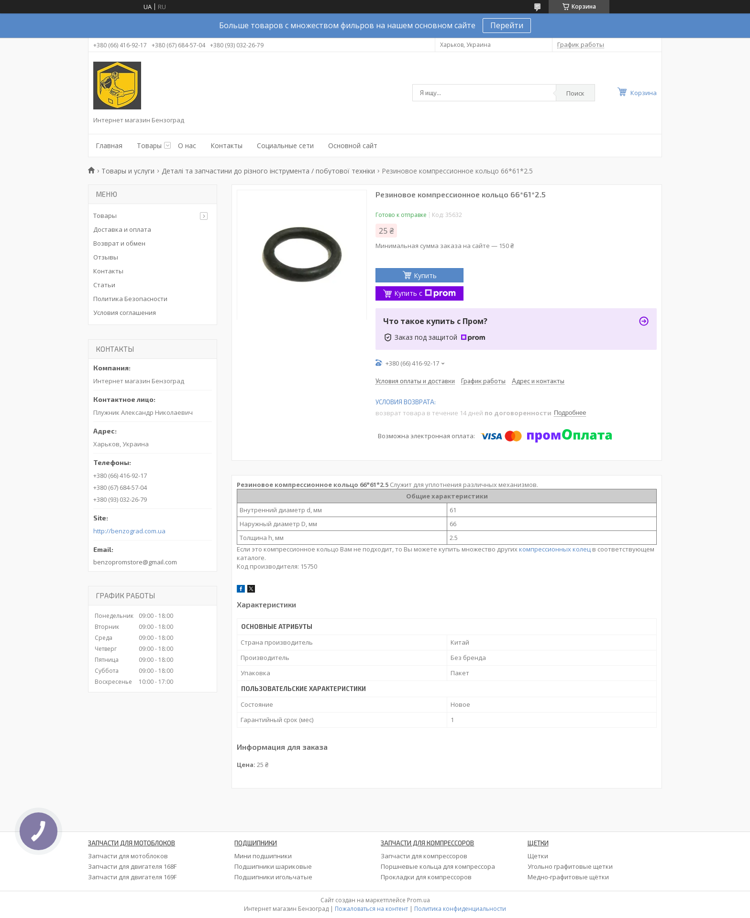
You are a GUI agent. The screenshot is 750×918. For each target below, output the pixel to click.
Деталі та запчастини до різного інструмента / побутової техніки (268, 171)
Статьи (104, 285)
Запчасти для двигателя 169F (132, 877)
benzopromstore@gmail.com (135, 562)
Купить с (425, 293)
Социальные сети (285, 145)
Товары (149, 145)
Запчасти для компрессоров (424, 856)
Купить (425, 275)
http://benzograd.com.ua (129, 531)
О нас (187, 145)
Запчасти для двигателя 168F (132, 866)
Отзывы (105, 257)
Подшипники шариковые (273, 866)
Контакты (226, 145)
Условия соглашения (124, 312)
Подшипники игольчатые (273, 877)
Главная (109, 145)
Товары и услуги (127, 171)
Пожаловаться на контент (371, 909)
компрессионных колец (555, 549)
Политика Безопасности (130, 298)
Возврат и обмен (119, 243)
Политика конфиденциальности (460, 909)
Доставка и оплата (122, 229)
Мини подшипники (263, 856)
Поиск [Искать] (575, 93)
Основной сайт (352, 145)
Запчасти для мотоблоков (128, 856)
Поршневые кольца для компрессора (438, 866)
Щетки (538, 856)
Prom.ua (418, 900)
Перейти (506, 25)
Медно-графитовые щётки (568, 877)
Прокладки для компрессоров (426, 877)
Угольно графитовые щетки (570, 866)
